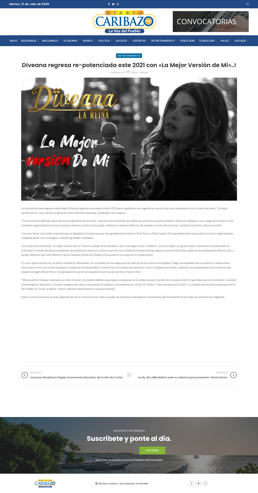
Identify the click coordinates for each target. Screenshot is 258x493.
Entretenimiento (129, 55)
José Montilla (142, 483)
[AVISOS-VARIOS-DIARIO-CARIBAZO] (211, 21)
